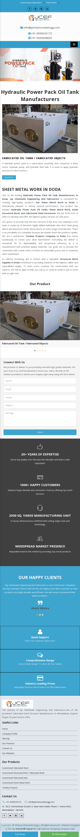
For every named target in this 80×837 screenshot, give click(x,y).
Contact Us (7, 748)
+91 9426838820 (41, 38)
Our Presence (8, 743)
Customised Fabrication (31, 2)
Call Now (20, 834)
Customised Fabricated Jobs (15, 777)
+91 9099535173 (41, 33)
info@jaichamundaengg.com (41, 27)
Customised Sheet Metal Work (16, 782)
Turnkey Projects (10, 787)
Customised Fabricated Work (15, 768)
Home (5, 728)
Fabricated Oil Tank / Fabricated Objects (25, 343)
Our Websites (8, 753)
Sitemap (6, 738)
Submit (40, 432)
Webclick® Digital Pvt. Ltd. (28, 828)
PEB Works (51, 2)
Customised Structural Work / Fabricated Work (23, 773)
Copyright (6, 825)
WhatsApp (59, 834)
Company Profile (9, 733)
